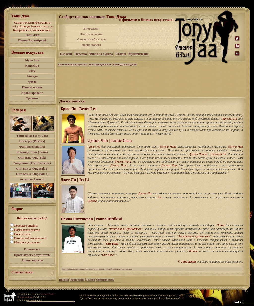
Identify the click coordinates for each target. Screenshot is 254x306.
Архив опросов (32, 260)
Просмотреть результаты (32, 255)
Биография (91, 28)
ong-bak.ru (26, 296)
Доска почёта (91, 45)
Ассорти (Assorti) (32, 179)
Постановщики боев (100, 64)
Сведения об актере (91, 39)
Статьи (120, 54)
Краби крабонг (32, 93)
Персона (80, 54)
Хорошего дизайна (26, 225)
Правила (64, 279)
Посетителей (22, 234)
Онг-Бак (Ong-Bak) (32, 157)
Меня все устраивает (27, 242)
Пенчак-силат (32, 87)
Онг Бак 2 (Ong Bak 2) (32, 168)
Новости (66, 54)
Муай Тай (32, 60)
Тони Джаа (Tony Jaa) (32, 135)
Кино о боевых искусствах (73, 64)
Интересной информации (30, 238)
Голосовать (32, 249)
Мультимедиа (138, 54)
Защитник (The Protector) (32, 163)
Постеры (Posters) (32, 141)
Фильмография (91, 34)
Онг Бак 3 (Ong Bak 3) (32, 174)
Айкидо (32, 76)
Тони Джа (32, 35)
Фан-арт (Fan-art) (32, 146)
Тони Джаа (116, 17)
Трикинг (32, 98)
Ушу (32, 71)
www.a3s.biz (48, 293)
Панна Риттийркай (32, 40)
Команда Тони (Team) (32, 152)
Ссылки (90, 279)
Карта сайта (77, 279)
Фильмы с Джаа (101, 54)
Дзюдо (32, 82)
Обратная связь (105, 279)
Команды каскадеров (125, 64)
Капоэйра (32, 65)
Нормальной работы (27, 230)
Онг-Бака (112, 243)
